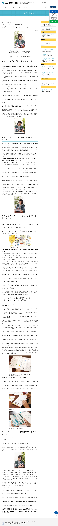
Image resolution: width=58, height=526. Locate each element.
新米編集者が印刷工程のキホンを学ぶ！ (48, 35)
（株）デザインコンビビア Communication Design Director (18, 50)
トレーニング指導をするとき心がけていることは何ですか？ (48, 68)
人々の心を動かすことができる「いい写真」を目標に (48, 25)
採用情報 (33, 521)
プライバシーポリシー (6, 521)
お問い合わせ (27, 521)
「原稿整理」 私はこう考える (48, 55)
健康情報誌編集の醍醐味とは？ (48, 50)
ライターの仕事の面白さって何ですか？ (48, 43)
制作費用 (25, 7)
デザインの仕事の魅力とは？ (48, 90)
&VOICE (32, 7)
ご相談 (19, 7)
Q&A (46, 7)
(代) (54, 23)
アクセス (20, 521)
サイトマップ (14, 521)
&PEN (39, 7)
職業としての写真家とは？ (48, 29)
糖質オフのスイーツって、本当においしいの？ (48, 60)
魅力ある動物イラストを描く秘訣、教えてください (48, 83)
